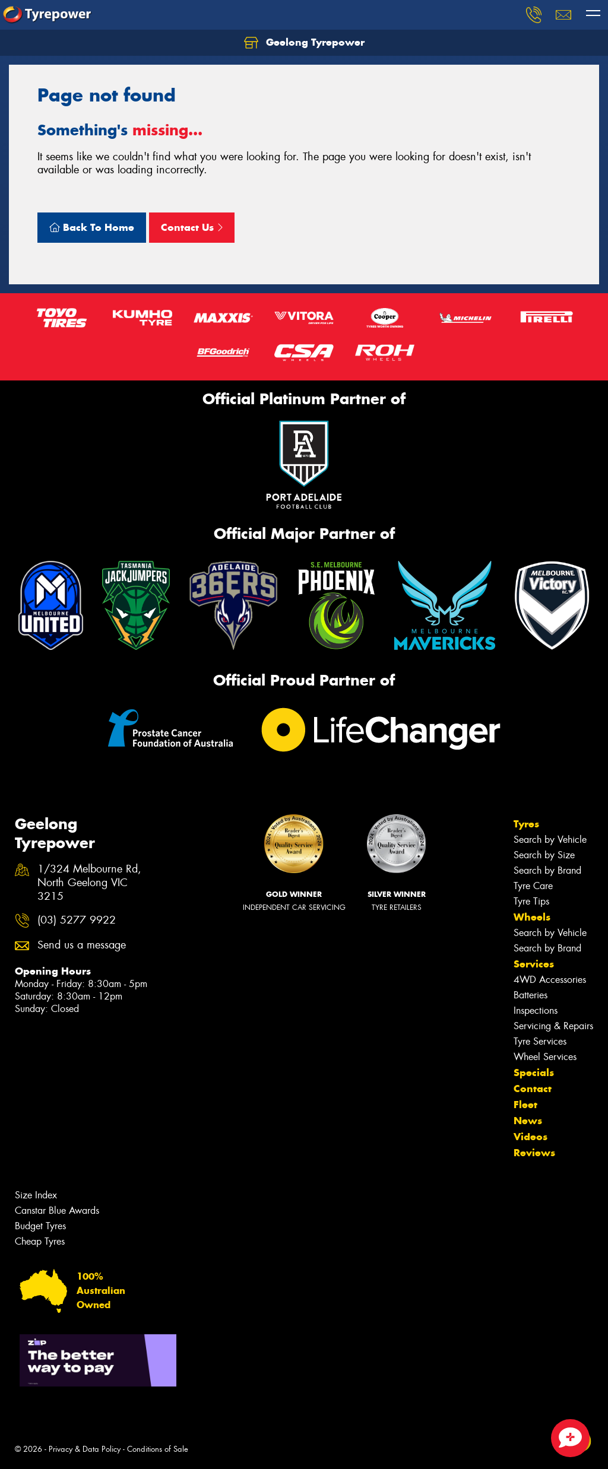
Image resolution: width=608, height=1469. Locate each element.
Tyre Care (533, 886)
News (528, 1120)
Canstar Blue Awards (57, 1210)
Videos (530, 1136)
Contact (533, 1088)
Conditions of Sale (157, 1449)
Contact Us (192, 227)
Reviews (534, 1152)
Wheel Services (545, 1057)
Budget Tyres (40, 1226)
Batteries (530, 995)
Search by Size (544, 855)
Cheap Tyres (40, 1241)
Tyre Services (540, 1041)
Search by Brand (547, 870)
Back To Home (91, 227)
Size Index (36, 1195)
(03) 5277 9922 (76, 920)
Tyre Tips (531, 901)
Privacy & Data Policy (85, 1449)
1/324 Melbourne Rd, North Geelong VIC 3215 (89, 882)
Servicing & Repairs (553, 1026)
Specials (534, 1072)
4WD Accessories (550, 979)
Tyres (526, 823)
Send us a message (81, 945)
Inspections (536, 1010)
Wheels (532, 917)
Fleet (525, 1104)
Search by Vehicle (550, 839)
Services (534, 963)
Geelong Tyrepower (304, 43)
